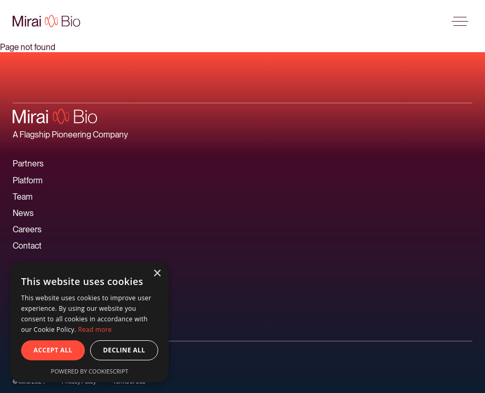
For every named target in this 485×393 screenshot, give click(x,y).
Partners (28, 164)
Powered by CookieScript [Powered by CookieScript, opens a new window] (90, 371)
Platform (28, 180)
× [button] (157, 274)
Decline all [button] (124, 350)
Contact (27, 246)
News (23, 213)
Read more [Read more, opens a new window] (95, 329)
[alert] (90, 322)
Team (23, 197)
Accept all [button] (53, 350)
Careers (27, 229)
